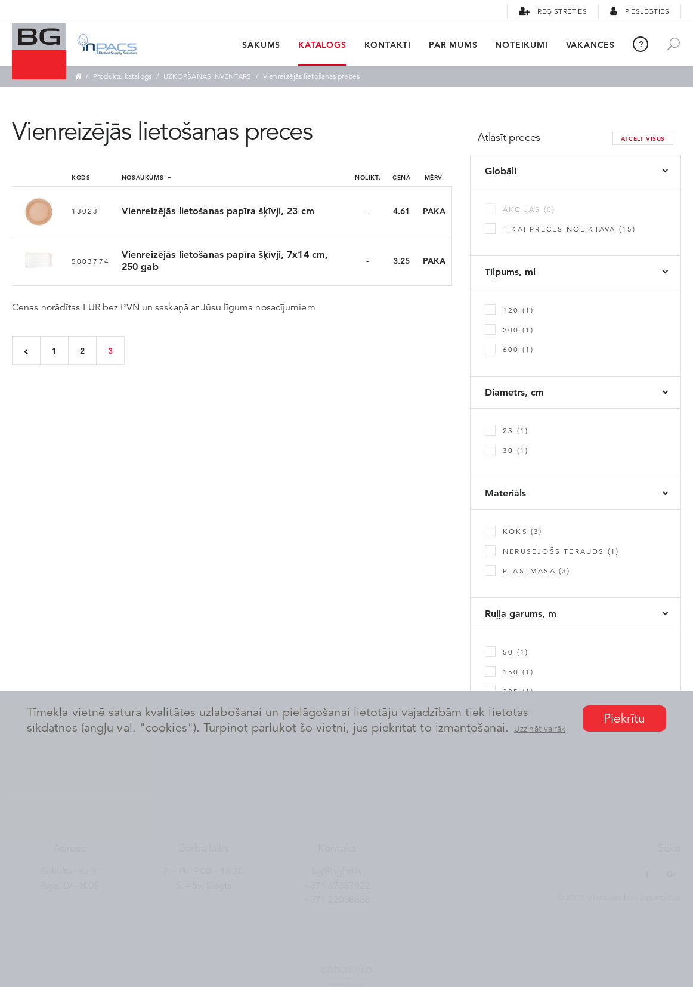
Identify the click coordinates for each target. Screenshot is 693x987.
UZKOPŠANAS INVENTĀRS (207, 76)
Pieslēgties (639, 11)
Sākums (261, 44)
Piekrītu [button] (625, 718)
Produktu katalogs (122, 76)
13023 (85, 210)
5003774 (91, 261)
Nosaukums (147, 177)
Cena (401, 177)
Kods (81, 177)
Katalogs (322, 44)
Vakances (590, 44)
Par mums (453, 44)
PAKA (434, 211)
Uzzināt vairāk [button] (539, 728)
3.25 (401, 260)
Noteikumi (521, 44)
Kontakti (387, 44)
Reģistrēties (553, 11)
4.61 (401, 211)
